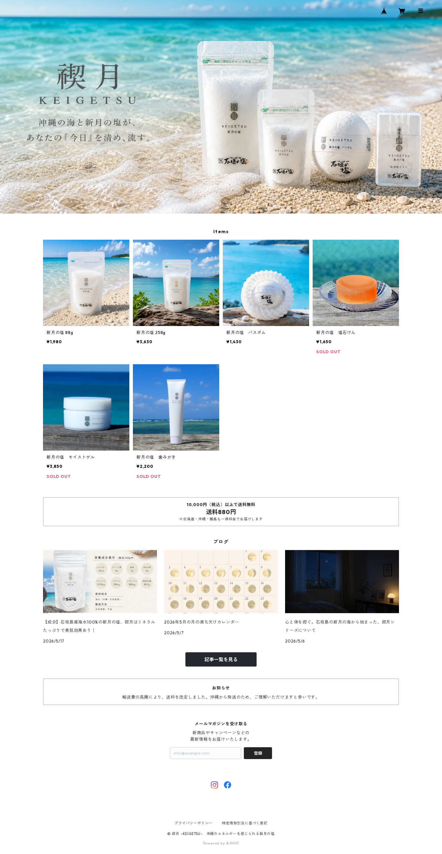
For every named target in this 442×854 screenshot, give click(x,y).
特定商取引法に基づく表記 (245, 823)
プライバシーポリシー (193, 823)
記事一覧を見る (221, 659)
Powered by (221, 843)
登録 (258, 753)
